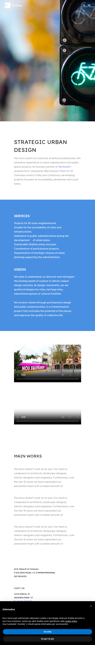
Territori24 (64, 166)
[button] (91, 606)
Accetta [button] (47, 631)
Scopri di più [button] (47, 639)
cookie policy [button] (71, 621)
